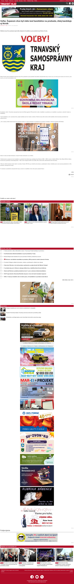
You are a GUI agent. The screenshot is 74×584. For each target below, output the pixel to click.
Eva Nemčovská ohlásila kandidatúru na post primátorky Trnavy (19, 253)
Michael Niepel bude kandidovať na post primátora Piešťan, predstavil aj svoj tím (59, 222)
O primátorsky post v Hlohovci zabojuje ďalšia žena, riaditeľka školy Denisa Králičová (25, 268)
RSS (55, 570)
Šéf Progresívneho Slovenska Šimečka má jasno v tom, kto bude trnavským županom (25, 273)
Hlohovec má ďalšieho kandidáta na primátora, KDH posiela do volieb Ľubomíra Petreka (26, 259)
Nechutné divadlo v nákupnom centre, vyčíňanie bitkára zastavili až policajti (63, 564)
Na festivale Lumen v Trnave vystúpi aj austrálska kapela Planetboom (44, 564)
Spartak (16, 0)
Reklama (51, 570)
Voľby (35, 0)
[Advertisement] (12, 187)
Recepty (21, 0)
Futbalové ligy (30, 0)
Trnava (2, 0)
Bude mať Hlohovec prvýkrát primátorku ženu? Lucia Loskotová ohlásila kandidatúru (25, 271)
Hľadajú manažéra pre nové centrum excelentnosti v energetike (20, 308)
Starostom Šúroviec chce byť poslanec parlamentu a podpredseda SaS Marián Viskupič (26, 265)
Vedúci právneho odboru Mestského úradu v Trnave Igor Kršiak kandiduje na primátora (11, 222)
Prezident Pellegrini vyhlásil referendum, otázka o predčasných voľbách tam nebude (23, 262)
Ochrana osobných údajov (38, 570)
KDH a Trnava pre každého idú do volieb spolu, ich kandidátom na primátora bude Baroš (26, 276)
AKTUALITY (2, 25)
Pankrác (72, 0)
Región (6, 0)
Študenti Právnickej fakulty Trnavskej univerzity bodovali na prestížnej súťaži (23, 312)
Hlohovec (11, 0)
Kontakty (58, 570)
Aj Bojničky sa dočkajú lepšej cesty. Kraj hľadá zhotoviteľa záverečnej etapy (23, 317)
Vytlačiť (71, 174)
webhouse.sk (43, 581)
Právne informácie (28, 570)
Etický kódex (46, 570)
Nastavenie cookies (65, 570)
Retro (25, 0)
